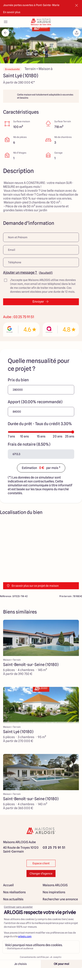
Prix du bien (18, 380)
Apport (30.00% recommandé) (35, 401)
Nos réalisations (14, 892)
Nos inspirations (54, 892)
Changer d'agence (41, 873)
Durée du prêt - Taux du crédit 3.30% (40, 423)
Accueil (8, 885)
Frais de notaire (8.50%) (29, 444)
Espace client (41, 863)
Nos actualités (13, 899)
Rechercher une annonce (60, 899)
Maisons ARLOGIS (55, 885)
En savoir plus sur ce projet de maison (32, 586)
